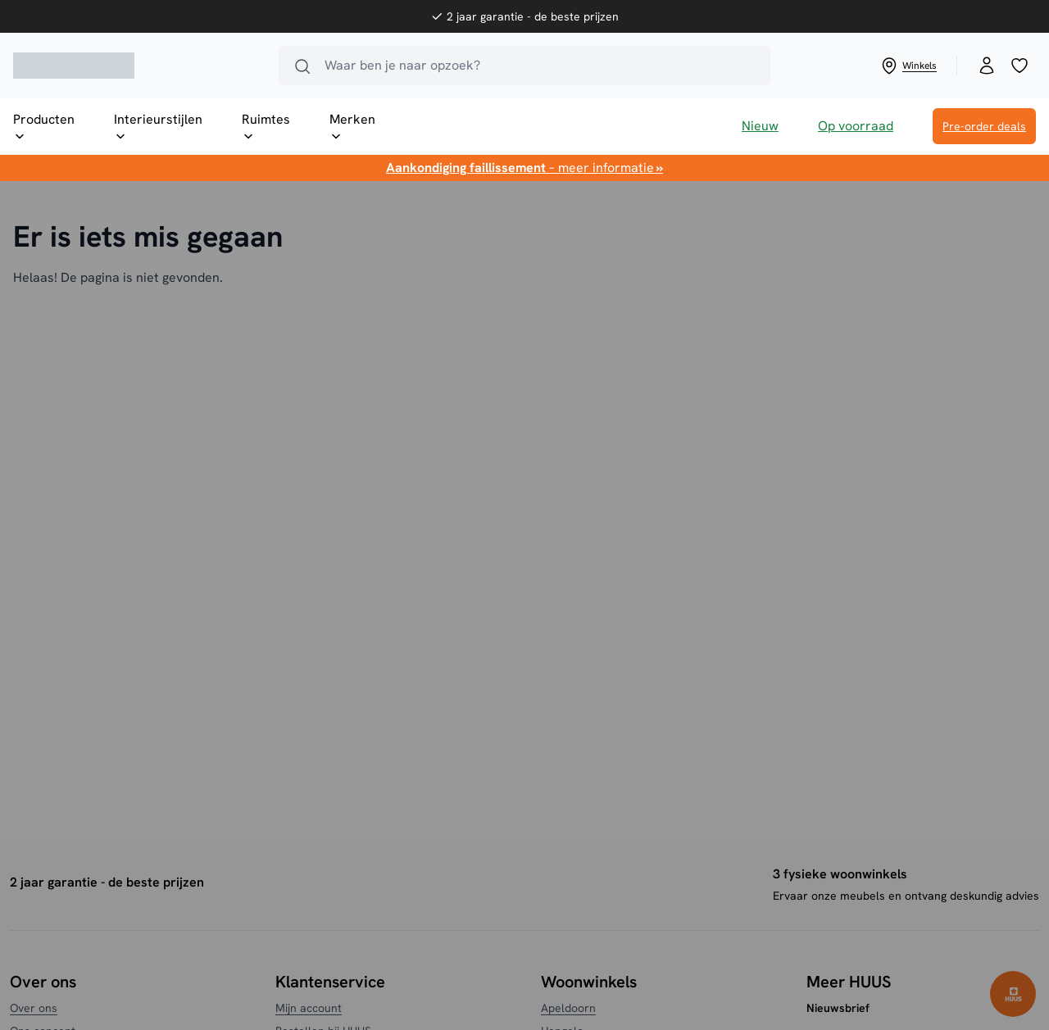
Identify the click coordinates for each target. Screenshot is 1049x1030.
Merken (352, 127)
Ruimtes (266, 127)
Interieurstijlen (158, 127)
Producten (44, 127)
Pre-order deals (984, 126)
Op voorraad (855, 125)
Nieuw (760, 125)
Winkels (908, 65)
